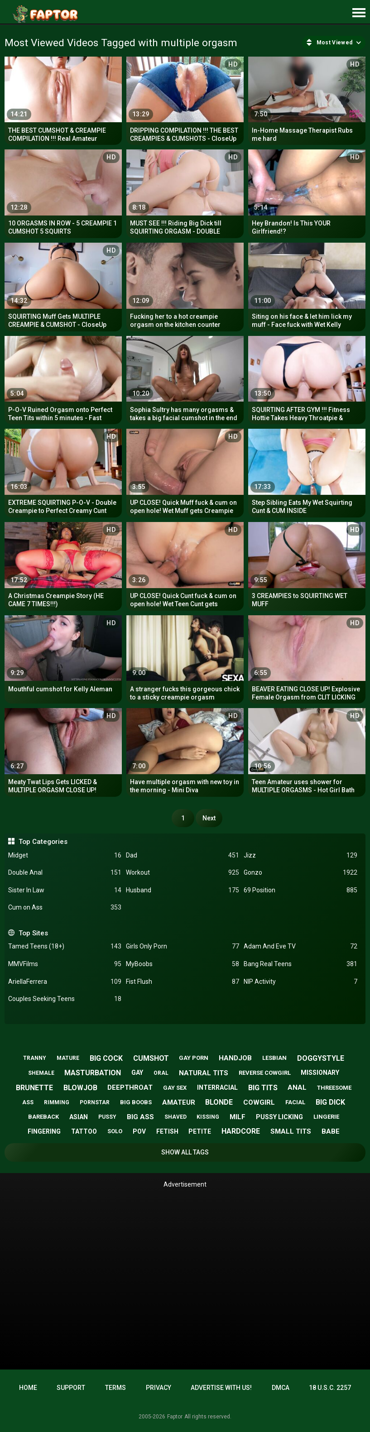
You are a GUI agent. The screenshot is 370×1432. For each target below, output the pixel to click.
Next (209, 818)
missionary (320, 1072)
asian (78, 1117)
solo (114, 1131)
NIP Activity (300, 982)
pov (139, 1131)
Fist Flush (182, 982)
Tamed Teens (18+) (64, 946)
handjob (235, 1058)
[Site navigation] (358, 13)
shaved (175, 1117)
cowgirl (259, 1102)
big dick (330, 1102)
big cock (106, 1058)
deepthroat (130, 1087)
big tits (263, 1087)
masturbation (92, 1072)
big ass (140, 1117)
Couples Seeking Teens (64, 999)
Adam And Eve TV (300, 946)
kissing (208, 1117)
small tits (290, 1131)
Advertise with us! (221, 1387)
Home (28, 1387)
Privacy (158, 1387)
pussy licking (279, 1117)
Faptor (175, 1416)
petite (199, 1131)
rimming (56, 1102)
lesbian (274, 1057)
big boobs (136, 1102)
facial (295, 1102)
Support (71, 1387)
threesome (334, 1087)
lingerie (326, 1116)
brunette (34, 1087)
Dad (182, 855)
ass (28, 1102)
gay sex (175, 1087)
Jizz (300, 855)
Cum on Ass (64, 907)
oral (161, 1073)
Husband (182, 890)
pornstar (95, 1102)
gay (137, 1072)
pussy (107, 1117)
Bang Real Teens (300, 964)
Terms (115, 1387)
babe (331, 1131)
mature (68, 1058)
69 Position (300, 890)
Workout (182, 872)
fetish (167, 1131)
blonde (219, 1102)
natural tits (203, 1073)
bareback (43, 1116)
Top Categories (43, 842)
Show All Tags (185, 1152)
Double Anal (64, 872)
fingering (44, 1131)
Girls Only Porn (182, 946)
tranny (34, 1058)
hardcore (240, 1131)
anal (297, 1087)
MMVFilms (64, 964)
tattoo (84, 1131)
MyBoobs (182, 964)
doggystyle (320, 1058)
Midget (64, 855)
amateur (178, 1102)
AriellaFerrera (64, 982)
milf (237, 1117)
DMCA (280, 1387)
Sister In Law (64, 890)
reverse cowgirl (265, 1072)
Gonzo (300, 872)
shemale (41, 1073)
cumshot (151, 1058)
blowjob (80, 1087)
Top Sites (33, 933)
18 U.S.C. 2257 (330, 1387)
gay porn (193, 1057)
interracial (217, 1087)
